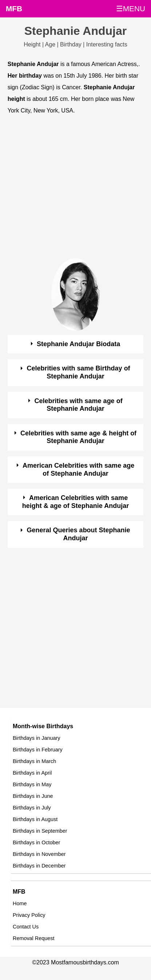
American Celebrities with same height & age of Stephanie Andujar (75, 501)
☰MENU (130, 8)
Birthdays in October (36, 842)
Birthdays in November (39, 854)
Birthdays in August (35, 819)
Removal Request (33, 938)
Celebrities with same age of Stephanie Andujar (79, 405)
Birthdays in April (32, 773)
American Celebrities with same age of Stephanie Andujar (78, 469)
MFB (14, 8)
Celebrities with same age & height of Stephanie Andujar (78, 437)
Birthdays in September (40, 831)
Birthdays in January (36, 738)
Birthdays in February (38, 750)
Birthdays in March (34, 761)
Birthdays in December (39, 866)
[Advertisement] (68, 190)
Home (20, 903)
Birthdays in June (33, 796)
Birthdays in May (32, 784)
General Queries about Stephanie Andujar (78, 534)
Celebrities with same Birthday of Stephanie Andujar (78, 372)
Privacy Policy (29, 915)
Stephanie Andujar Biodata (78, 344)
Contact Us (26, 927)
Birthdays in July (32, 808)
